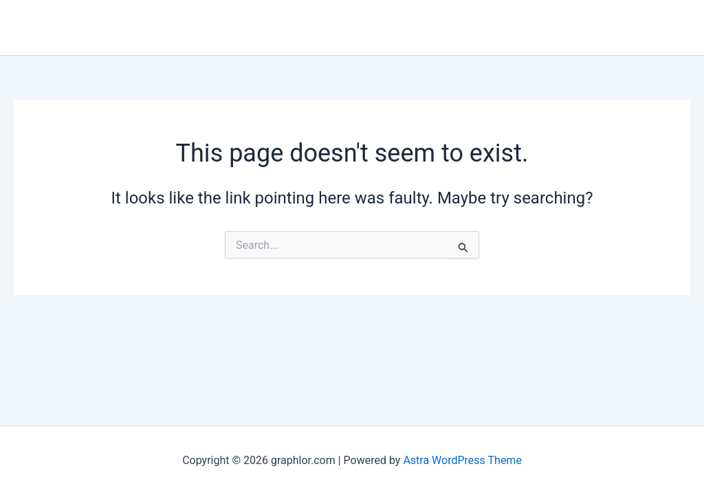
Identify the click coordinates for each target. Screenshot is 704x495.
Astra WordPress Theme (462, 460)
